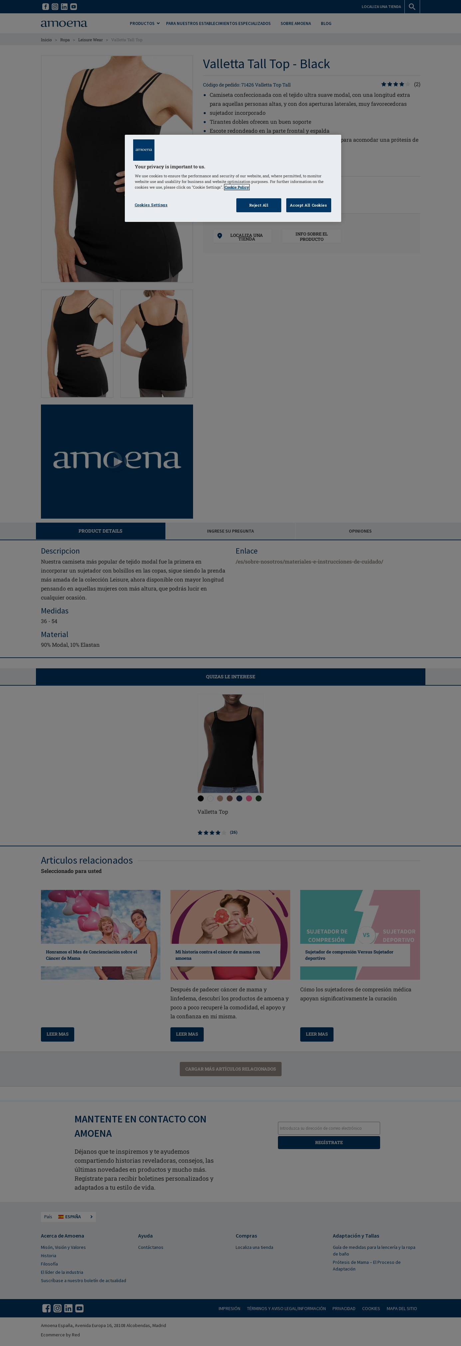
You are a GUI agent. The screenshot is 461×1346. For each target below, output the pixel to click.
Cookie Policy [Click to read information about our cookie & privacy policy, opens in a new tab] (237, 187)
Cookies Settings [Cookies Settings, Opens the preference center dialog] (151, 204)
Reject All (259, 205)
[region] (233, 178)
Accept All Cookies (308, 205)
